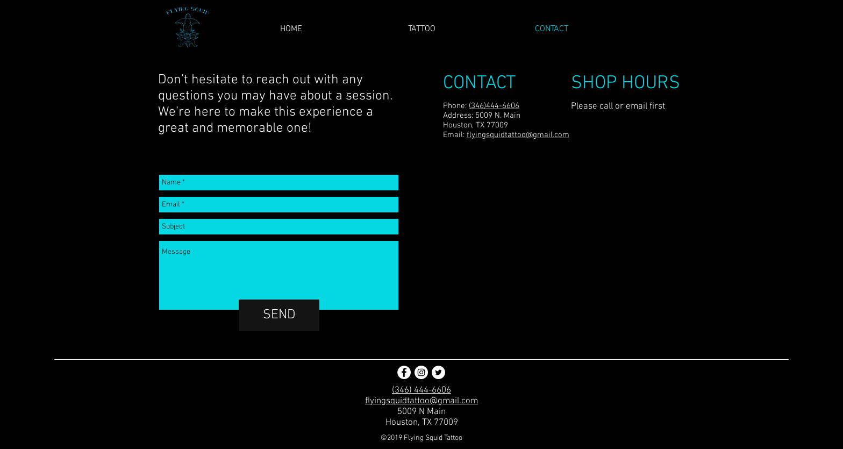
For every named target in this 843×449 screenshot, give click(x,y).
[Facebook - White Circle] (404, 372)
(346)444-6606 (494, 106)
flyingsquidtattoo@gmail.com (518, 135)
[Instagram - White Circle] (421, 372)
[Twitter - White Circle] (438, 372)
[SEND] (279, 315)
